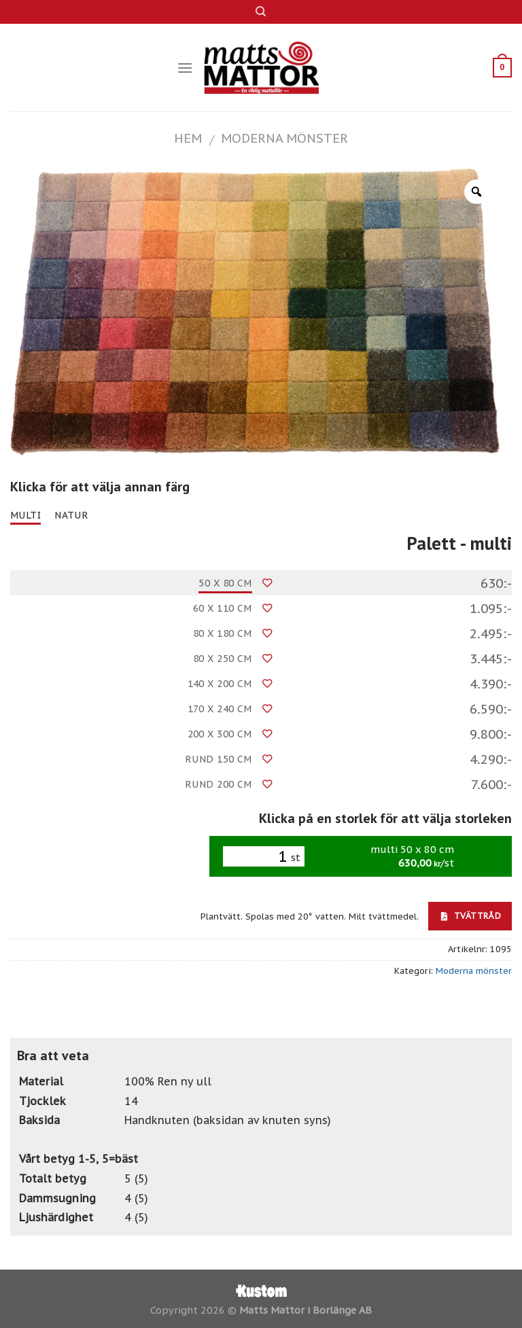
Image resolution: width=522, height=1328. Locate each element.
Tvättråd (471, 915)
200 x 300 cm (220, 734)
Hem (188, 138)
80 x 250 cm (222, 658)
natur (71, 515)
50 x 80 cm (224, 583)
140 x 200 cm (220, 684)
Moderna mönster (284, 138)
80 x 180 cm (222, 633)
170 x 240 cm (220, 709)
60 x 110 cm (222, 608)
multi (25, 515)
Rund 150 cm (218, 759)
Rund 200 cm (218, 784)
